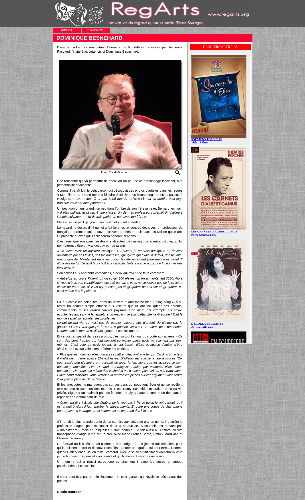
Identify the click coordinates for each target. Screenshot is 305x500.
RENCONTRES (96, 30)
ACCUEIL (67, 30)
